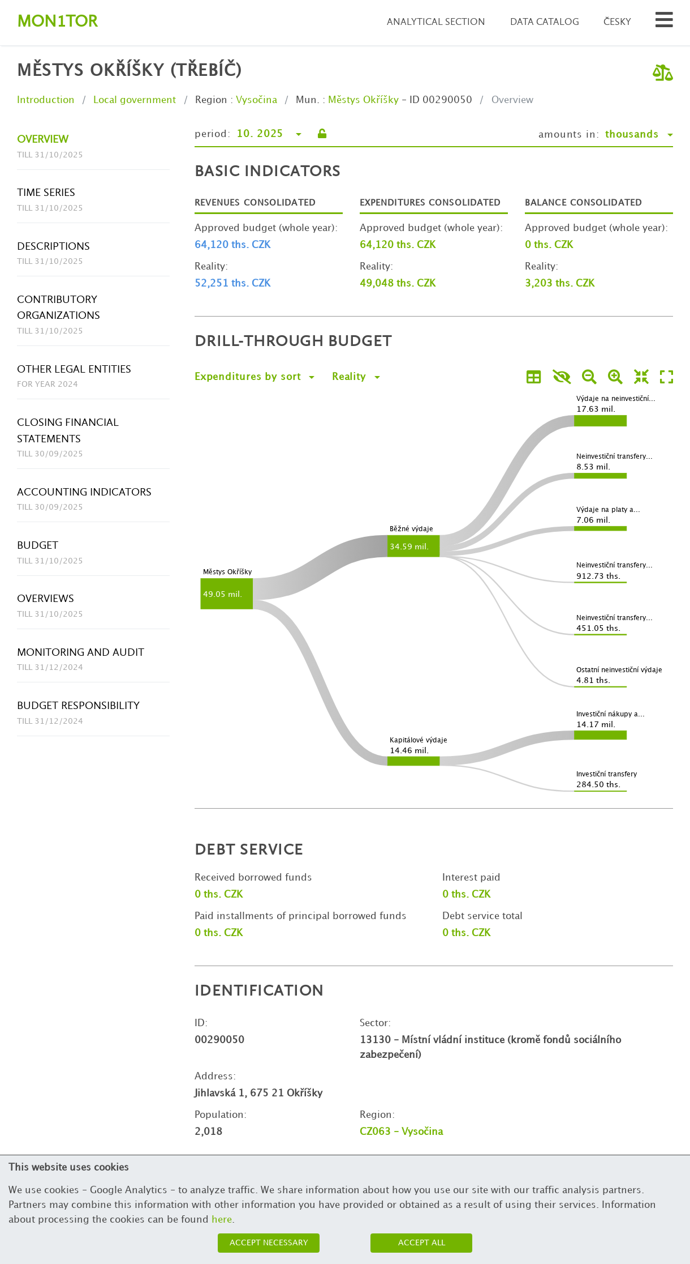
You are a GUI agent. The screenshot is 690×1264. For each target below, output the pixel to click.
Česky (617, 22)
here (222, 1219)
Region (211, 100)
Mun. (308, 100)
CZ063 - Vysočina (401, 1132)
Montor (57, 22)
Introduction (46, 100)
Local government (134, 100)
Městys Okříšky (363, 100)
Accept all (421, 1242)
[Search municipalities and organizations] (664, 23)
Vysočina (256, 100)
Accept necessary (269, 1242)
